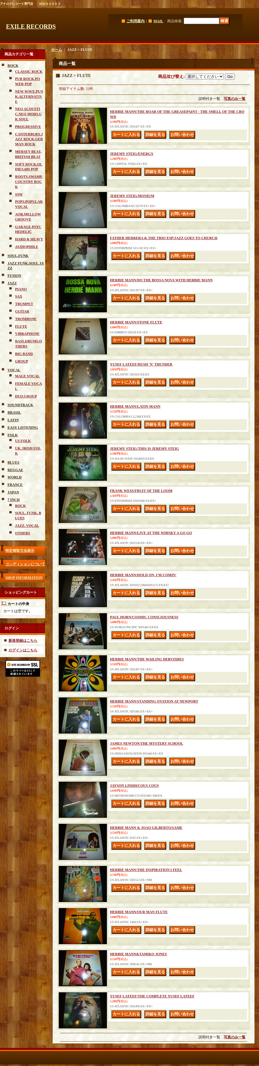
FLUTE (21, 326)
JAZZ (12, 283)
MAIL (158, 21)
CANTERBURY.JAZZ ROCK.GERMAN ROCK (29, 139)
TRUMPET (24, 304)
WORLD (15, 477)
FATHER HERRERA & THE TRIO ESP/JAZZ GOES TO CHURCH (163, 238)
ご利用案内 (135, 21)
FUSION (14, 275)
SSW (19, 194)
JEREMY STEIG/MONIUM (132, 196)
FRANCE (15, 485)
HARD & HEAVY (29, 239)
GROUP (21, 361)
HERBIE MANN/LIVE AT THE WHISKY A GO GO (151, 533)
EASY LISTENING (23, 427)
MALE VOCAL (27, 376)
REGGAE (15, 470)
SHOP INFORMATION (23, 578)
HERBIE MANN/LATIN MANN (135, 406)
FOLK (13, 435)
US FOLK (23, 441)
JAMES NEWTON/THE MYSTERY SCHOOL (146, 743)
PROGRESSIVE (28, 127)
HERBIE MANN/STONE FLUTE (136, 322)
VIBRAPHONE (27, 334)
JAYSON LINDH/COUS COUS (134, 785)
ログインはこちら (22, 650)
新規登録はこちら (22, 640)
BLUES (13, 462)
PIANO (21, 289)
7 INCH (14, 500)
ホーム (56, 50)
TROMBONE (25, 319)
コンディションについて (25, 564)
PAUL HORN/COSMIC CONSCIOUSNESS (144, 617)
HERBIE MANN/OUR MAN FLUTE (139, 912)
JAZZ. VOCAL (27, 526)
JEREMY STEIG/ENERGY (132, 154)
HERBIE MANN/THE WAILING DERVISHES (147, 659)
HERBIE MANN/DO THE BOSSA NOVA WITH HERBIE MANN (161, 280)
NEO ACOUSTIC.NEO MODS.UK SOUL (28, 114)
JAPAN (13, 492)
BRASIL (14, 412)
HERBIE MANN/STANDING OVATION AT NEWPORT (154, 701)
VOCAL (14, 370)
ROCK (13, 65)
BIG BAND (24, 354)
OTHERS (22, 533)
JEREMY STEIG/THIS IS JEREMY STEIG (144, 448)
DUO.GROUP (26, 396)
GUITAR (22, 311)
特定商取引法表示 (19, 550)
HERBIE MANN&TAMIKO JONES (138, 954)
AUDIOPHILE (26, 247)
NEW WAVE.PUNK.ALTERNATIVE (29, 96)
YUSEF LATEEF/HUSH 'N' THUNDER (141, 364)
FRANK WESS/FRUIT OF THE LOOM (141, 491)
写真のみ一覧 (234, 99)
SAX (18, 296)
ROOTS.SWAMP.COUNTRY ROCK (29, 182)
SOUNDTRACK (20, 405)
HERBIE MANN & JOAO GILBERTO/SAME (146, 828)
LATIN (13, 420)
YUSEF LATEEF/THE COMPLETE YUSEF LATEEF (152, 996)
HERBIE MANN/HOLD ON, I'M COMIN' (143, 575)
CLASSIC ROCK (28, 72)
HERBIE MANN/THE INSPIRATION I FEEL (146, 870)
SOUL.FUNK (18, 256)
